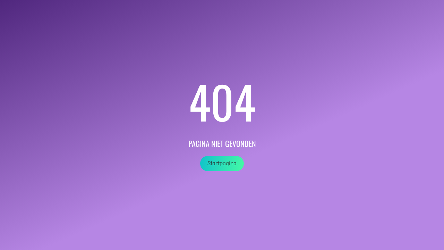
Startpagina (222, 163)
